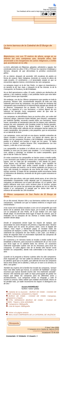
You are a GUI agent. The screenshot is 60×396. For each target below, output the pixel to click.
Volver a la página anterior (19, 313)
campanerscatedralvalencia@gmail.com (46, 331)
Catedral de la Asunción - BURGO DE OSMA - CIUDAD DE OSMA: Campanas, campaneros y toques (31, 293)
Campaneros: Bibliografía (18, 304)
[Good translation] (44, 14)
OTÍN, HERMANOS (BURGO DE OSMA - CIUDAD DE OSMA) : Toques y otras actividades (31, 301)
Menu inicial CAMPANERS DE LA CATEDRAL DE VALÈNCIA (32, 315)
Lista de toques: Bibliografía (19, 306)
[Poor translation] (52, 14)
